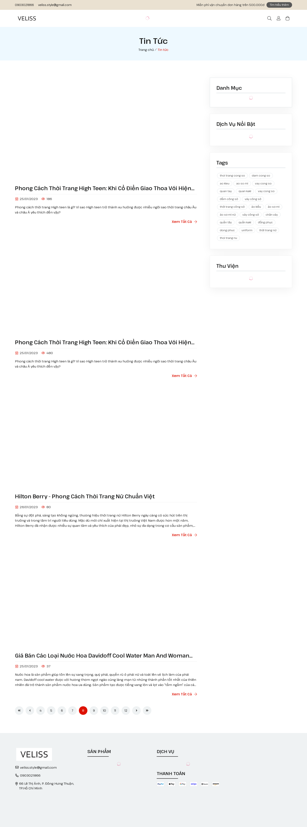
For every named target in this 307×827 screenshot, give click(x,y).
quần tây (226, 222)
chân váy (272, 214)
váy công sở (253, 199)
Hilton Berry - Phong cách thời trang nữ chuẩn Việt (85, 496)
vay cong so (263, 183)
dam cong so (261, 175)
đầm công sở (229, 199)
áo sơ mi (273, 207)
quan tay (226, 191)
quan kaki (245, 191)
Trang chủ (146, 49)
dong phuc (227, 230)
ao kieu (224, 183)
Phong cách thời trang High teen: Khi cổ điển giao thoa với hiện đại (103, 188)
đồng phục (265, 222)
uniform (247, 230)
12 (126, 710)
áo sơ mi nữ (228, 214)
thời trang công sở (232, 207)
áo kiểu (256, 207)
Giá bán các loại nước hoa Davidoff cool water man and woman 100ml (102, 655)
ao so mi (242, 183)
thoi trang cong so (232, 175)
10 (104, 710)
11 (115, 710)
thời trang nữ (267, 230)
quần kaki (245, 222)
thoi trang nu (228, 238)
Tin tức (163, 49)
